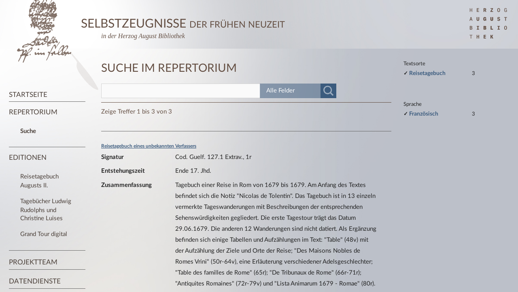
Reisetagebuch (427, 73)
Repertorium (33, 112)
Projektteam (33, 262)
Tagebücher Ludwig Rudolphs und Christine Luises (45, 209)
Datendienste (35, 281)
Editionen (28, 157)
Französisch (423, 114)
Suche (28, 131)
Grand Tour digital (43, 234)
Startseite (28, 94)
